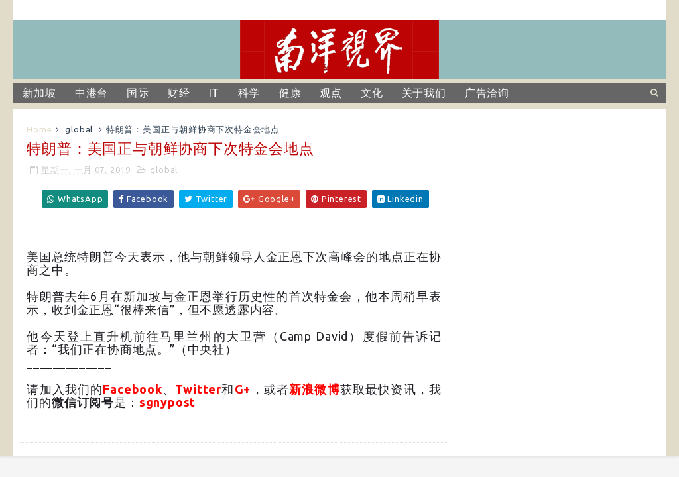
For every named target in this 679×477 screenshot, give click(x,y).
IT (214, 93)
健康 (290, 93)
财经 (179, 93)
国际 (138, 93)
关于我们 (424, 93)
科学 (249, 93)
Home (39, 129)
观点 (331, 93)
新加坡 (39, 93)
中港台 (91, 93)
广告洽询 (487, 93)
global (79, 129)
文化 (372, 93)
